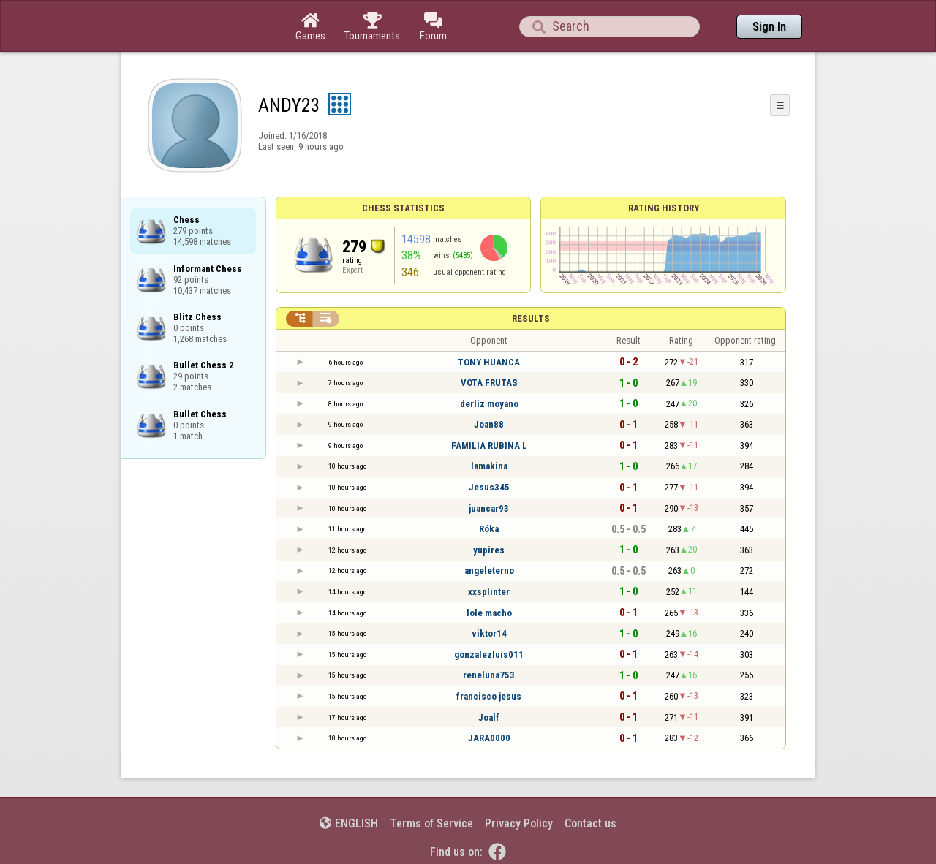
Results (531, 318)
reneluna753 (489, 675)
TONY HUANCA (489, 362)
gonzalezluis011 (489, 654)
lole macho (489, 612)
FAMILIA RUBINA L (489, 445)
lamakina (489, 466)
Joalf (488, 717)
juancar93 (489, 508)
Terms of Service (431, 823)
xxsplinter (489, 591)
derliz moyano (489, 403)
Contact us (590, 823)
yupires (489, 550)
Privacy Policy (519, 823)
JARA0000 (489, 737)
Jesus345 (489, 487)
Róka (489, 528)
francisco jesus (488, 696)
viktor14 (489, 633)
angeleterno (489, 570)
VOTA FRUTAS (489, 382)
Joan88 (489, 424)
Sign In (769, 27)
